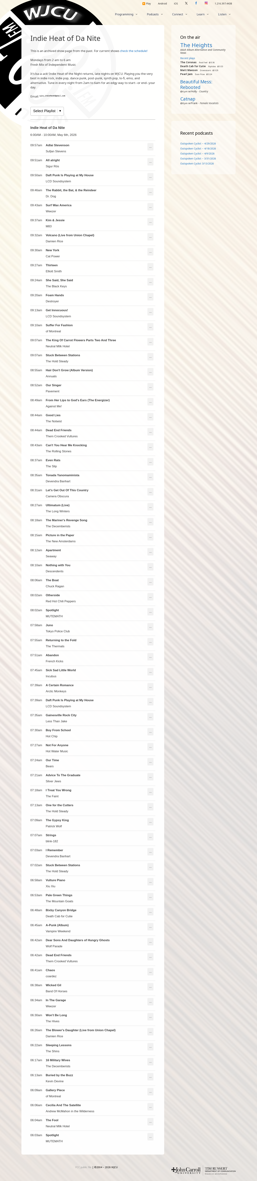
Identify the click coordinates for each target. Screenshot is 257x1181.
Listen (227, 14)
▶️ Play (146, 3)
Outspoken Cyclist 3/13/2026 (197, 163)
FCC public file (83, 1167)
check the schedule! (133, 51)
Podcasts (157, 14)
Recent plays (187, 58)
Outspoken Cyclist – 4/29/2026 (198, 143)
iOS (176, 3)
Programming (128, 14)
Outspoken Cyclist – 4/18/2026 (198, 148)
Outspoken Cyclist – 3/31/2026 (198, 158)
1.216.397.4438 (223, 3)
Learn (205, 14)
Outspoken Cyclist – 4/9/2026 (197, 153)
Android (162, 3)
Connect (182, 14)
